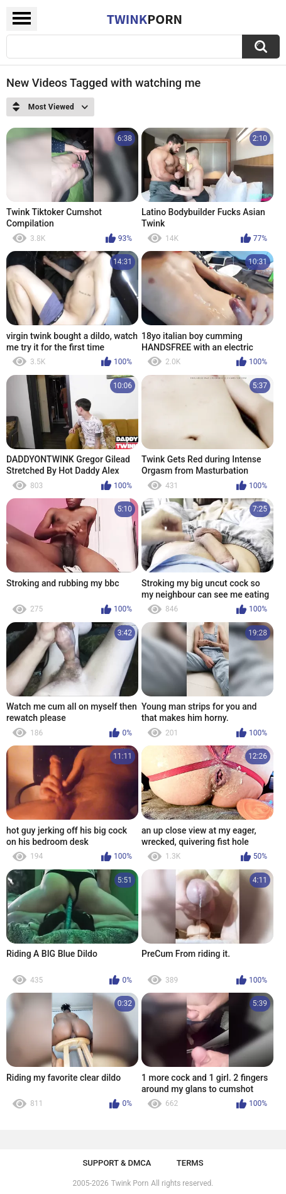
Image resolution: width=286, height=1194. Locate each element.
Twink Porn (129, 1183)
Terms (190, 1163)
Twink (144, 19)
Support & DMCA (116, 1163)
